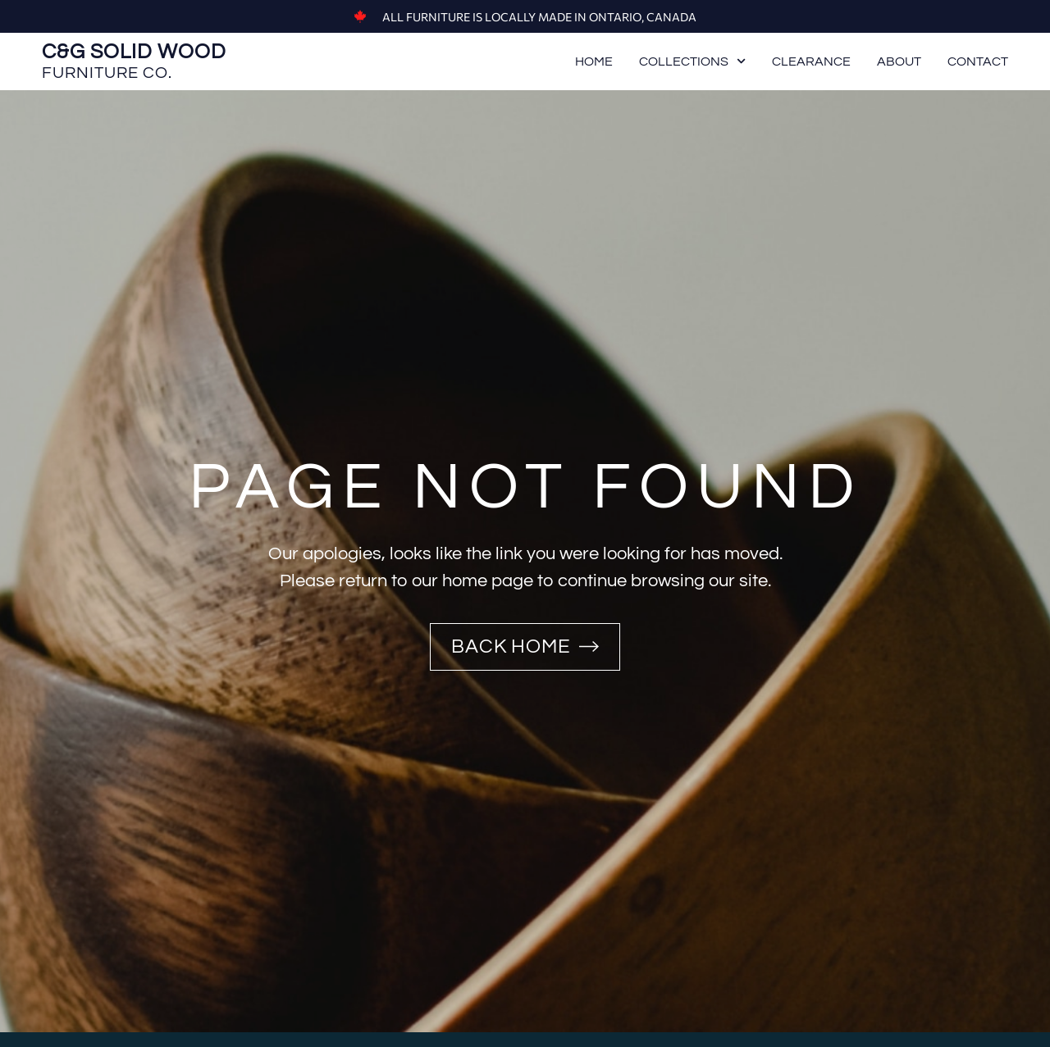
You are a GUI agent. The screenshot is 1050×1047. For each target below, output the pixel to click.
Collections (692, 61)
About (899, 61)
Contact (977, 61)
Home (594, 61)
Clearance (811, 61)
